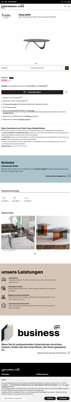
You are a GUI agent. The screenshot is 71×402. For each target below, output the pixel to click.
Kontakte (5, 374)
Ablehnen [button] (50, 398)
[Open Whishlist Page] (65, 2)
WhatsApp (29, 116)
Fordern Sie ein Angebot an (56, 176)
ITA (2, 2)
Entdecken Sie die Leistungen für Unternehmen (52, 353)
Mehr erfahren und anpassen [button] (13, 398)
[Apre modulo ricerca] (65, 6)
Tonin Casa (31, 110)
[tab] (34, 63)
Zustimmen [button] (63, 398)
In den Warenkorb (32, 92)
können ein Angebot (11, 104)
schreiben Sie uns (8, 113)
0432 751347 (12, 2)
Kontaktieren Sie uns (24, 119)
